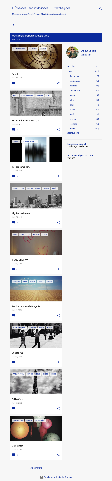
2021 (69, 71)
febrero (73, 124)
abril (72, 114)
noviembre (75, 81)
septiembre (75, 90)
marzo (73, 119)
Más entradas (36, 468)
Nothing (50, 25)
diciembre (74, 76)
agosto (73, 95)
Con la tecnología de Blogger (56, 477)
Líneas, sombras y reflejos (41, 7)
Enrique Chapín (88, 50)
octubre (73, 86)
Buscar (36, 25)
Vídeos (85, 25)
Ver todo (16, 39)
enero (72, 128)
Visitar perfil (86, 55)
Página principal (19, 25)
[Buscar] (100, 8)
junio (72, 105)
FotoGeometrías (68, 25)
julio (72, 100)
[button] (58, 83)
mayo (72, 109)
